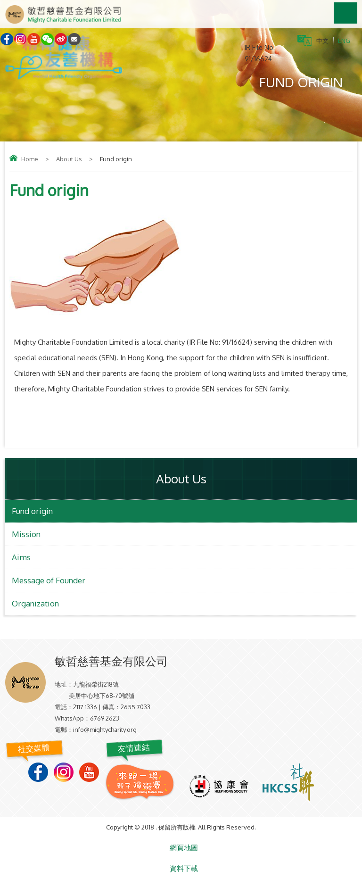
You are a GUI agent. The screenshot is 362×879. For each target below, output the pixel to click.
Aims (21, 557)
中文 (322, 40)
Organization (35, 603)
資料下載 (184, 868)
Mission (26, 534)
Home (29, 159)
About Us (69, 159)
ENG (344, 40)
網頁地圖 (184, 847)
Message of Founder (48, 580)
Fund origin (32, 511)
